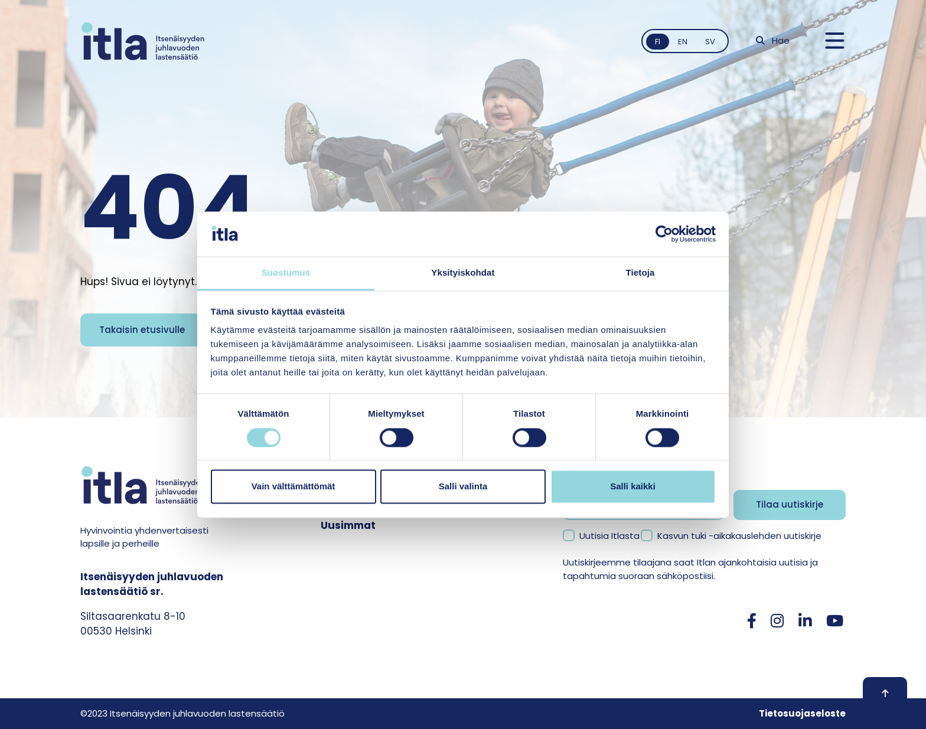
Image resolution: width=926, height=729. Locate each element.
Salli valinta (463, 487)
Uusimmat (348, 525)
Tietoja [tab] (640, 273)
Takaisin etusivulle (142, 329)
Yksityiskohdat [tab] (462, 273)
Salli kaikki (633, 487)
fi (657, 41)
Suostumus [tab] (286, 273)
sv (710, 41)
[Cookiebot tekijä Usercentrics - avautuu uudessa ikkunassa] (664, 234)
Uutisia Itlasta (609, 535)
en (682, 41)
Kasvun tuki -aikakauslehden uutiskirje (739, 535)
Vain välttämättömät (293, 487)
